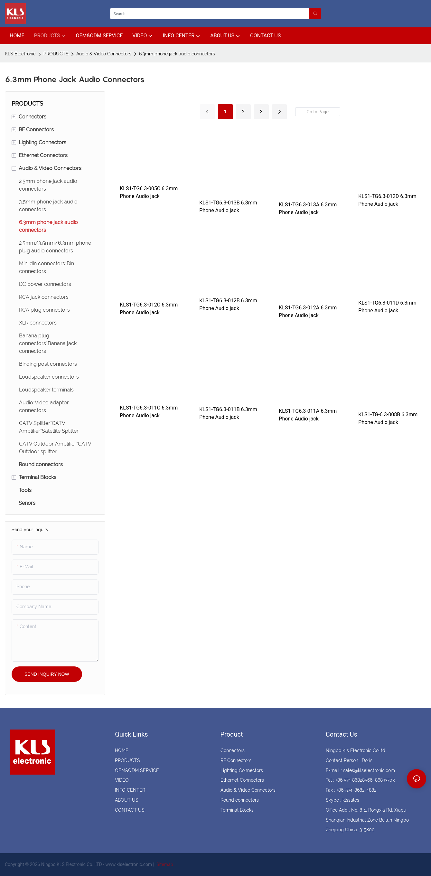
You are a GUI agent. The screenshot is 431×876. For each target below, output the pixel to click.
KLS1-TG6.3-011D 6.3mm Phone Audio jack (387, 307)
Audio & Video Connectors (103, 53)
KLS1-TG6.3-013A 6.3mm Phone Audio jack (308, 208)
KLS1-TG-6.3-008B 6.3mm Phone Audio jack (387, 418)
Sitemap (164, 864)
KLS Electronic (20, 53)
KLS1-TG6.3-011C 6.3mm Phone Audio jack (149, 412)
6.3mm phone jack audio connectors (177, 53)
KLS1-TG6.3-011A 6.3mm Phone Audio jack (308, 415)
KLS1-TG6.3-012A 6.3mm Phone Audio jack (308, 311)
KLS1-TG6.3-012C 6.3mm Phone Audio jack (149, 309)
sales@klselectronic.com (369, 770)
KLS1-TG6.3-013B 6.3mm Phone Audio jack (228, 206)
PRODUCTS (56, 53)
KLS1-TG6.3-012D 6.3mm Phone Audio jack (387, 200)
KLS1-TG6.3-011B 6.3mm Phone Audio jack (228, 413)
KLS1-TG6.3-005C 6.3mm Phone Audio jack (149, 192)
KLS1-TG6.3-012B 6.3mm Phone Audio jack (228, 304)
